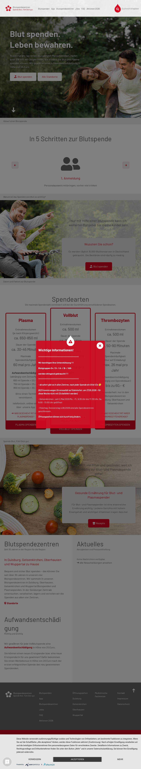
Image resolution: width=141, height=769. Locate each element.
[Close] (100, 345)
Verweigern (34, 759)
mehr (120, 759)
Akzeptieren (77, 759)
